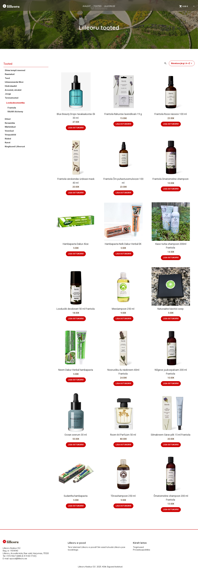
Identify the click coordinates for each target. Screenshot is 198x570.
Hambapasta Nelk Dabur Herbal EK (123, 244)
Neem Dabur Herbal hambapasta (76, 370)
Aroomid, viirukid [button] (13, 90)
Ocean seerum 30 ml (75, 434)
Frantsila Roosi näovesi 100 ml (170, 114)
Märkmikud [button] (10, 127)
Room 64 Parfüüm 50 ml (123, 434)
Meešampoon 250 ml (123, 308)
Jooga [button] (8, 94)
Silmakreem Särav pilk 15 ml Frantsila (171, 434)
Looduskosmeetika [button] (15, 103)
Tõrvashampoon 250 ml (123, 496)
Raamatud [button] (9, 74)
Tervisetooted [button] (11, 98)
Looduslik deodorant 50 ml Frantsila (76, 308)
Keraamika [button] (10, 123)
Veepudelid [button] (10, 134)
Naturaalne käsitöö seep (170, 308)
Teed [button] (7, 78)
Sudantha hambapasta (76, 496)
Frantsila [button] (12, 108)
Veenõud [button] (9, 131)
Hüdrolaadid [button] (11, 86)
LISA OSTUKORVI (76, 128)
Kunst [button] (7, 142)
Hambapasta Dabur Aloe (76, 244)
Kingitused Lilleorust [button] (15, 146)
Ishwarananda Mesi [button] (14, 82)
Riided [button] (8, 138)
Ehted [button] (7, 119)
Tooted (7, 63)
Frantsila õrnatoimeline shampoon (170, 179)
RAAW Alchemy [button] (15, 111)
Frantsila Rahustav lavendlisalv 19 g (123, 114)
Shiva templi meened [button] (15, 70)
